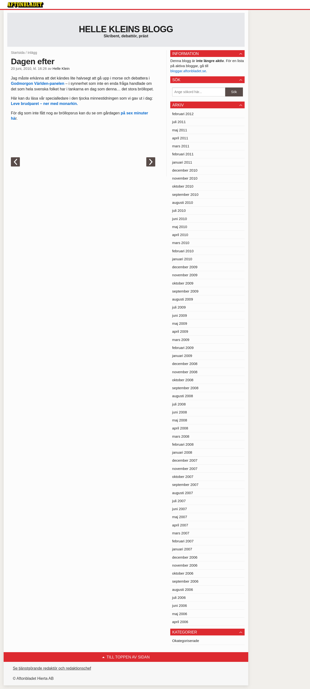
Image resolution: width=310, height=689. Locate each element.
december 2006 (184, 557)
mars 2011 (180, 146)
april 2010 (180, 235)
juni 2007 (179, 509)
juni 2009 (179, 315)
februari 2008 (183, 444)
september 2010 (185, 194)
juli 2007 (179, 501)
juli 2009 (179, 307)
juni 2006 (179, 605)
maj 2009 (179, 323)
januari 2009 (182, 356)
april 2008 (180, 428)
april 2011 (180, 138)
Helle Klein (61, 69)
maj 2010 (179, 227)
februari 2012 (183, 114)
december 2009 (184, 267)
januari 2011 (182, 162)
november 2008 (184, 372)
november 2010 (184, 178)
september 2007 (185, 485)
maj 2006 (179, 614)
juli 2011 (179, 122)
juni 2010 (179, 219)
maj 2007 (179, 517)
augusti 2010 (182, 202)
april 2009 (180, 331)
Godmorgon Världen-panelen (37, 83)
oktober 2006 (183, 573)
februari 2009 (183, 348)
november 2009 (184, 275)
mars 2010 (180, 243)
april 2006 (180, 622)
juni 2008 (179, 412)
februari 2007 (183, 541)
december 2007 (184, 460)
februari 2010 (183, 251)
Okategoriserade (185, 641)
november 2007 (184, 469)
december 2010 (184, 170)
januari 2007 (182, 549)
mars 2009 (180, 340)
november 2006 (184, 565)
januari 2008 (182, 452)
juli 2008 (179, 404)
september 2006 (185, 581)
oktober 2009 (183, 283)
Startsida (18, 53)
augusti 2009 (182, 299)
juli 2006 (179, 597)
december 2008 (184, 364)
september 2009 (185, 291)
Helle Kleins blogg (126, 29)
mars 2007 (180, 533)
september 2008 (185, 388)
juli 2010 (179, 210)
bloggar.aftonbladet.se (188, 71)
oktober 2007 (183, 477)
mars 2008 (180, 436)
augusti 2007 (182, 493)
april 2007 (180, 525)
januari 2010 (182, 259)
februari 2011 (183, 154)
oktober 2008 (183, 380)
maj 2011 (179, 130)
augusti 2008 (182, 396)
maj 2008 (179, 420)
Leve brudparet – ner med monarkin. (44, 104)
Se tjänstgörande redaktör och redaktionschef (52, 668)
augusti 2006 (182, 589)
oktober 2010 (183, 186)
